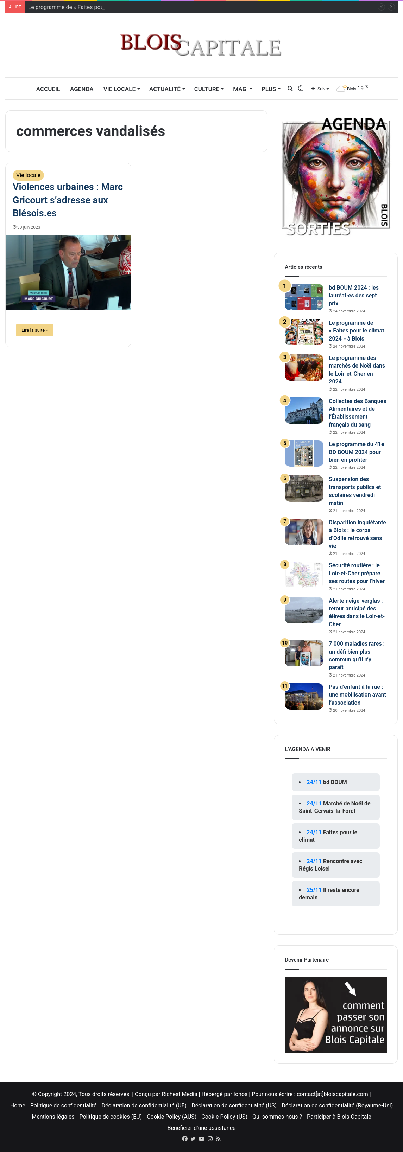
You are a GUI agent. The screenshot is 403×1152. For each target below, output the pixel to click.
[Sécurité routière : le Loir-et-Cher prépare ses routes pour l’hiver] (304, 575)
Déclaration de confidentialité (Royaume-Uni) (337, 1105)
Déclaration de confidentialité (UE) (144, 1105)
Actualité (165, 88)
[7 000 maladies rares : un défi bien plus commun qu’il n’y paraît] (304, 653)
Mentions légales (53, 1116)
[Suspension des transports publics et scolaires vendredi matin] (304, 488)
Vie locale (119, 88)
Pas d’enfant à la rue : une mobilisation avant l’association (357, 695)
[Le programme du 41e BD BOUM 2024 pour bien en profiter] (304, 453)
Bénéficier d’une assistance (201, 1128)
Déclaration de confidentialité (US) (234, 1105)
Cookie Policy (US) (224, 1116)
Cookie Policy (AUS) (171, 1116)
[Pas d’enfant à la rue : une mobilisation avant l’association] (304, 696)
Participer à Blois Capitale (339, 1116)
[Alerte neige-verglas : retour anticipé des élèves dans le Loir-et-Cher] (304, 610)
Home (17, 1105)
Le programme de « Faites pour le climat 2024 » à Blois (356, 330)
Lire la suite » (34, 330)
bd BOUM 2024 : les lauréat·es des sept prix (354, 295)
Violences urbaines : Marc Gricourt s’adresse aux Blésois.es (68, 200)
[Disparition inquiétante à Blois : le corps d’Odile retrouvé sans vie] (304, 532)
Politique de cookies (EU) (110, 1116)
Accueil (48, 88)
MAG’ (240, 88)
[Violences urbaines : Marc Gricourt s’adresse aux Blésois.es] (68, 272)
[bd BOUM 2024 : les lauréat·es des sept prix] (304, 297)
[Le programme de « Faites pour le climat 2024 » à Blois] (304, 332)
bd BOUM (335, 782)
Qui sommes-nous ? (277, 1116)
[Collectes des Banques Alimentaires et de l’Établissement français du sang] (304, 410)
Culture (207, 88)
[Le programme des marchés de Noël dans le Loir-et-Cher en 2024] (304, 367)
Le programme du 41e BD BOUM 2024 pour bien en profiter (356, 452)
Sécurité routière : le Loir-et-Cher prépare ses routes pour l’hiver (357, 573)
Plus (269, 88)
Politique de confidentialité (63, 1105)
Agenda (82, 88)
